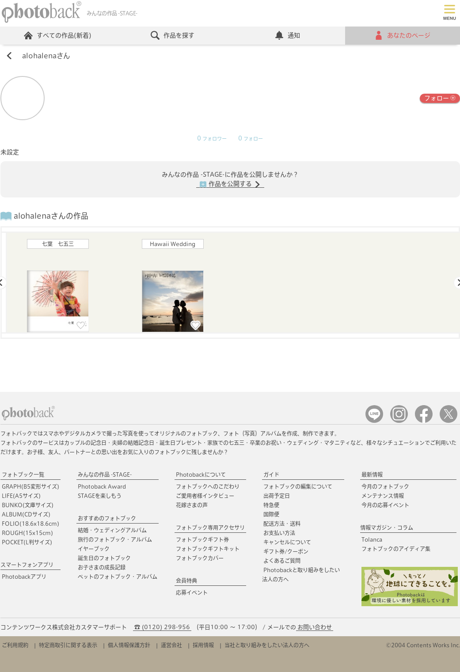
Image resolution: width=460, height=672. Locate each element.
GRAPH (30, 486)
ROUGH (27, 532)
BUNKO (27, 505)
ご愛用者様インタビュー (205, 495)
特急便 (271, 505)
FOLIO (30, 523)
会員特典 (186, 580)
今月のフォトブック (385, 486)
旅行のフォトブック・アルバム (115, 539)
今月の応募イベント (385, 505)
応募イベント (192, 592)
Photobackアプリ (24, 576)
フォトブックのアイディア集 (395, 548)
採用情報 (203, 645)
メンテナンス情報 (382, 495)
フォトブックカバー (200, 558)
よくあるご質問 (281, 560)
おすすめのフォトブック (107, 518)
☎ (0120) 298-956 (162, 627)
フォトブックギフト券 (202, 539)
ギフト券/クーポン (285, 551)
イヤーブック (94, 548)
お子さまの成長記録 (101, 567)
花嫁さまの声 (192, 505)
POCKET (27, 542)
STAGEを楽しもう (100, 495)
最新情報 (372, 474)
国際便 (271, 514)
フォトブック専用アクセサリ (210, 527)
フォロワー (212, 138)
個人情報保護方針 (129, 645)
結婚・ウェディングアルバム (112, 530)
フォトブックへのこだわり (208, 486)
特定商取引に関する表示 (68, 645)
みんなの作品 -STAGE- (105, 474)
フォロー (440, 97)
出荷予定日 (276, 495)
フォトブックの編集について (297, 486)
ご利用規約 (15, 645)
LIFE (21, 495)
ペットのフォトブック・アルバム (117, 576)
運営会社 (171, 645)
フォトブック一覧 (23, 474)
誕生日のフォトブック (104, 558)
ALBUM (26, 514)
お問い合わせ (314, 627)
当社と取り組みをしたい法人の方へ (266, 645)
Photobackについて (201, 474)
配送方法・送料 (281, 523)
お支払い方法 (279, 532)
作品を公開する (230, 184)
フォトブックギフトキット (208, 548)
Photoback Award (102, 486)
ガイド (271, 474)
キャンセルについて (287, 542)
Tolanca (371, 539)
